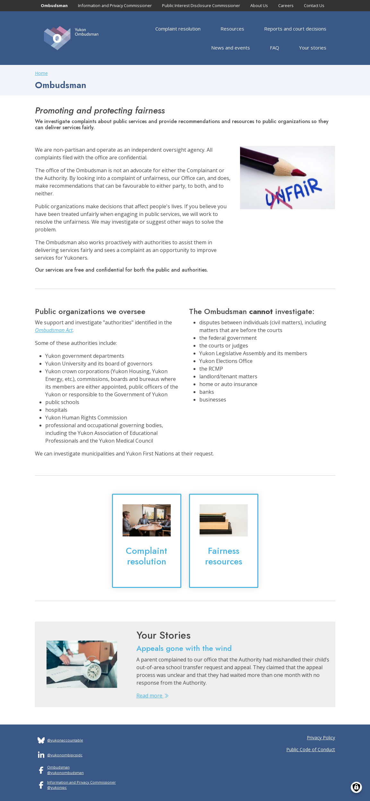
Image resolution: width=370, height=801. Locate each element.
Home (41, 73)
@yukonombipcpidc (64, 754)
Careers (286, 5)
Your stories (312, 47)
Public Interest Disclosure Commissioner (201, 5)
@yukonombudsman (65, 772)
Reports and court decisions (295, 28)
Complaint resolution (178, 28)
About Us (259, 5)
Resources (232, 28)
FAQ (274, 47)
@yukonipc (57, 787)
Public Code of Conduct (310, 749)
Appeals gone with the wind (184, 648)
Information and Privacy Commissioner (115, 5)
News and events (230, 47)
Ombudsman (54, 5)
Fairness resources (223, 556)
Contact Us (314, 5)
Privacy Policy (321, 737)
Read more (152, 695)
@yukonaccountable (65, 740)
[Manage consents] (356, 787)
